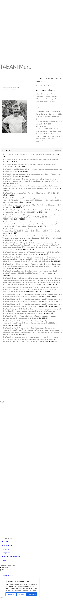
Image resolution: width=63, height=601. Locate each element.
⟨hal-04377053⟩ (28, 249)
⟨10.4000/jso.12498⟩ (32, 291)
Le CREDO (5, 541)
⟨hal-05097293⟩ (18, 207)
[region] (21, 588)
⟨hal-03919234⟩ (21, 334)
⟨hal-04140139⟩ (47, 313)
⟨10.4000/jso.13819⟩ (39, 296)
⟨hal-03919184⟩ (44, 318)
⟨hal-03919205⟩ (17, 268)
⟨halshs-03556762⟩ (51, 341)
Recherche (5, 549)
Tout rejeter (21, 594)
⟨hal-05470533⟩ (19, 166)
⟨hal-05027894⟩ (12, 183)
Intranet (4, 560)
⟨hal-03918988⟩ (52, 306)
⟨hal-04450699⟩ (27, 240)
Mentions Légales (7, 575)
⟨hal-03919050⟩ (52, 296)
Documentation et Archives (11, 557)
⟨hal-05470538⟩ (12, 161)
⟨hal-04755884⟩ (19, 219)
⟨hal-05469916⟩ (24, 176)
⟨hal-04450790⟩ (13, 233)
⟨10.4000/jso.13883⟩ (40, 301)
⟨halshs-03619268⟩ (14, 325)
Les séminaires (7, 545)
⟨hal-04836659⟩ (41, 212)
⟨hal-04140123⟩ (42, 254)
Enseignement (6, 553)
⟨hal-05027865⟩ (9, 195)
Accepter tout (32, 594)
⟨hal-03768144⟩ (45, 291)
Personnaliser (10, 594)
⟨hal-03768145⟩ (53, 301)
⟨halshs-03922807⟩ (53, 284)
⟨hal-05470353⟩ (22, 171)
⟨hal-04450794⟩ (42, 226)
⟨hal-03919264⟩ (56, 261)
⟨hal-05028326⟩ (25, 202)
